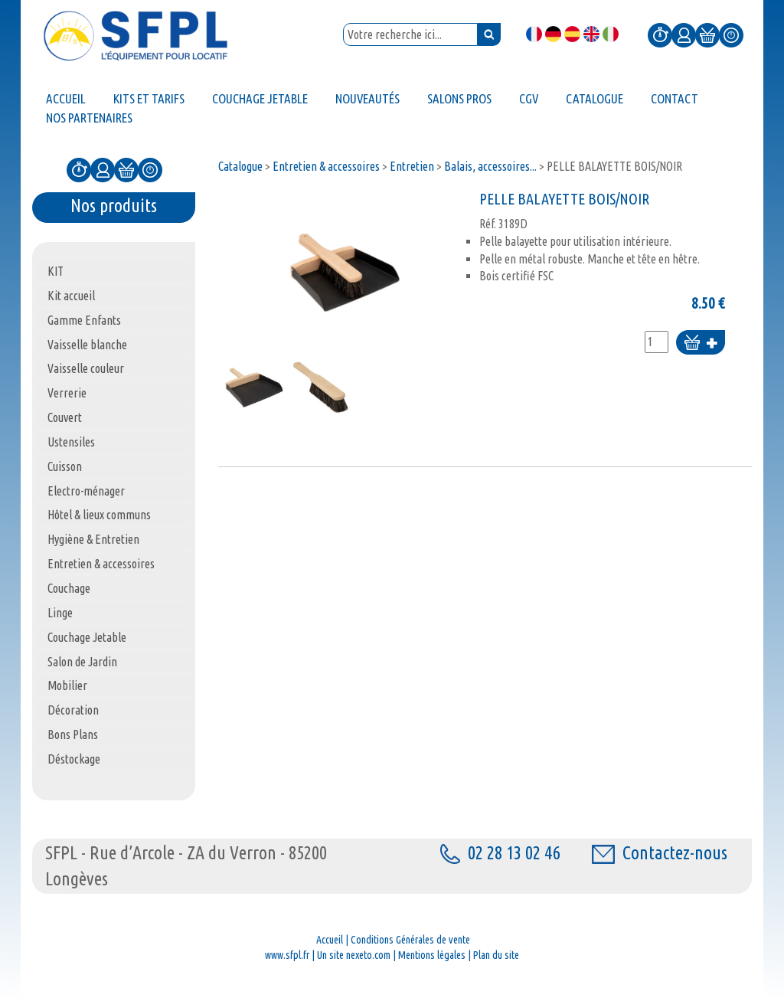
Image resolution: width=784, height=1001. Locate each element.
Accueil (329, 940)
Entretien (412, 166)
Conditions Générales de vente (410, 940)
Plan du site (496, 955)
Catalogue (240, 166)
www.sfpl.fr (287, 955)
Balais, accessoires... (490, 166)
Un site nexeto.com (353, 955)
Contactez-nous (659, 852)
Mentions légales (432, 955)
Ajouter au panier (700, 343)
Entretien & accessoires (326, 166)
